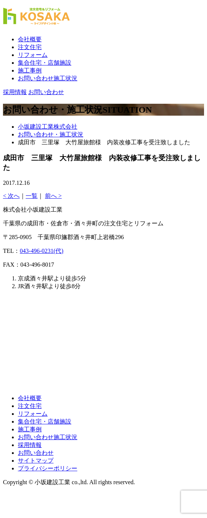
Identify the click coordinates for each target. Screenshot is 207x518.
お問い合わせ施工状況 (47, 78)
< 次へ (11, 196)
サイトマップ (36, 460)
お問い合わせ (36, 453)
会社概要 (30, 39)
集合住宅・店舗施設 (44, 62)
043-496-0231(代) (41, 251)
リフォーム (33, 55)
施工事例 (30, 70)
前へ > (53, 196)
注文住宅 (30, 47)
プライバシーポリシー (47, 468)
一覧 (32, 196)
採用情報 (30, 445)
